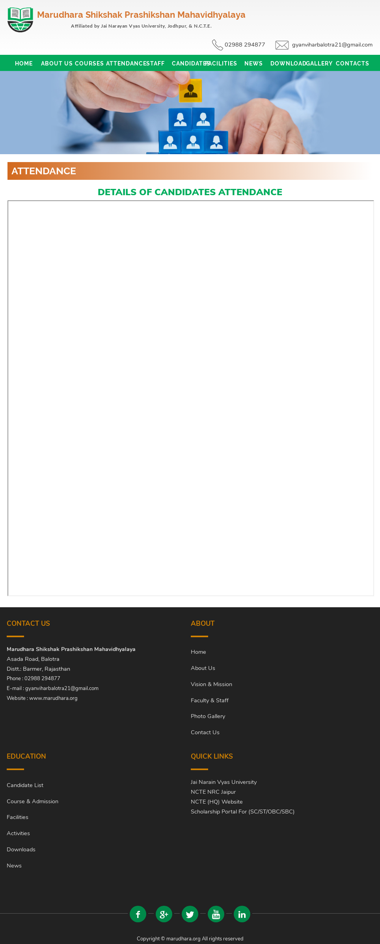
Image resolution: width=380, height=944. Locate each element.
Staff (155, 63)
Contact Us (205, 732)
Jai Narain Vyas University (224, 782)
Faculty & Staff (210, 700)
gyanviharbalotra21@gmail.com (332, 45)
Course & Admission (32, 801)
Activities (18, 833)
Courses (89, 63)
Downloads (21, 849)
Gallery (319, 63)
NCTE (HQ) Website (217, 802)
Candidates (188, 63)
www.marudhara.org (53, 698)
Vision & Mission (211, 684)
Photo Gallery (208, 716)
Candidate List (25, 785)
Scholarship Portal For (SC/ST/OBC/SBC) (243, 811)
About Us (57, 63)
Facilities (221, 63)
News (253, 63)
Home (24, 63)
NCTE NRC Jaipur (213, 792)
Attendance (122, 63)
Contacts (352, 63)
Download (286, 63)
